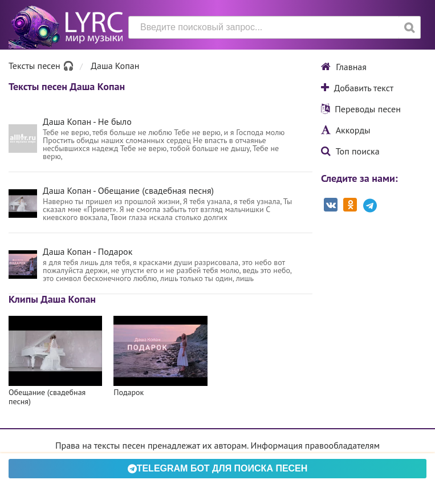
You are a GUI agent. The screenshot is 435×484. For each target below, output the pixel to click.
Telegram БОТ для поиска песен (218, 468)
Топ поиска (350, 151)
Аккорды (346, 130)
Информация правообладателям (315, 445)
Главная (344, 66)
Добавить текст (357, 87)
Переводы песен (361, 109)
